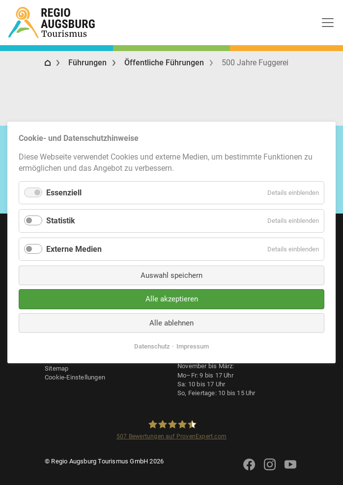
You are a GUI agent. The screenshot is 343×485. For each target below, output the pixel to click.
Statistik (60, 220)
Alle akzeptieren (171, 299)
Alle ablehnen (171, 323)
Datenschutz (152, 346)
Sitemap (56, 368)
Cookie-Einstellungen (75, 377)
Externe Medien (74, 248)
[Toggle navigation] (327, 22)
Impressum (192, 346)
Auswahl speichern (171, 275)
